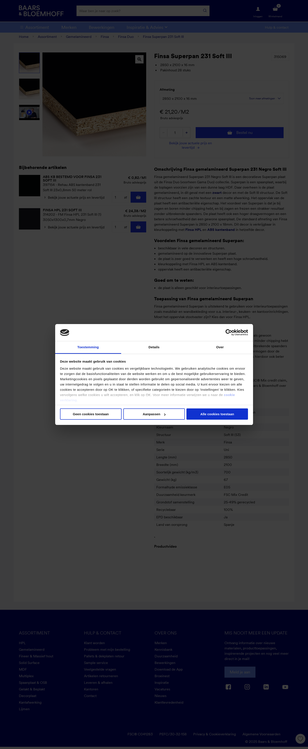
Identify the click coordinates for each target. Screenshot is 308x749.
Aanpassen (154, 414)
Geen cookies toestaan (91, 414)
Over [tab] (220, 347)
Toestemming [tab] (88, 347)
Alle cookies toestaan (217, 414)
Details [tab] (154, 347)
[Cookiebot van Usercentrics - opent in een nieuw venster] (229, 332)
